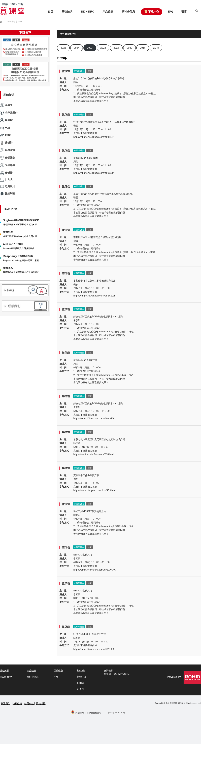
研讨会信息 (128, 11)
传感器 (6, 173)
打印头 (6, 180)
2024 (76, 47)
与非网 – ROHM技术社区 (117, 674)
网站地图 (41, 703)
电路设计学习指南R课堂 (175, 703)
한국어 (80, 689)
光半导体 (7, 165)
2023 (90, 47)
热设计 (6, 143)
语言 (184, 11)
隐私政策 (17, 703)
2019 (143, 47)
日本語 (80, 683)
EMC (5, 135)
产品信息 (108, 11)
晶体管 (6, 105)
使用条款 (29, 703)
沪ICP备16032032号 (116, 713)
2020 (129, 47)
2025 (63, 47)
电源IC (6, 120)
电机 (5, 128)
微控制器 (7, 193)
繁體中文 (81, 676)
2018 (156, 47)
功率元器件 (9, 113)
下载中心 (58, 670)
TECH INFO (87, 11)
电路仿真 (7, 150)
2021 (116, 47)
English (81, 670)
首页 (50, 11)
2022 (103, 47)
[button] (197, 11)
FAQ (170, 11)
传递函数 (7, 158)
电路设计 (7, 186)
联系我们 (5, 703)
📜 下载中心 (151, 11)
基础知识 (67, 11)
